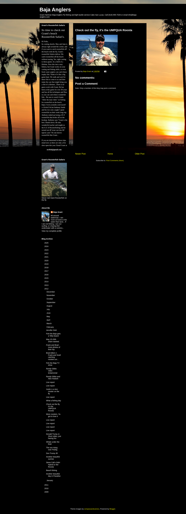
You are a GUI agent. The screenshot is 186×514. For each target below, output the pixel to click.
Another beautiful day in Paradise (53, 475)
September (51, 302)
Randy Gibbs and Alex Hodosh (53, 378)
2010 (46, 488)
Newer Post (80, 154)
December (51, 292)
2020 (46, 261)
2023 (46, 250)
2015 (46, 278)
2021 (46, 257)
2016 (46, 275)
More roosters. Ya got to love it (53, 415)
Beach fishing (51, 470)
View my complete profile (52, 231)
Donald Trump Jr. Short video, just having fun (53, 436)
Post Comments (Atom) (115, 160)
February (50, 327)
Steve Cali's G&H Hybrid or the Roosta (53, 464)
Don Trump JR (52, 453)
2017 (46, 271)
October (50, 299)
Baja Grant (58, 212)
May (48, 316)
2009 (46, 492)
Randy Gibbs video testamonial (51, 371)
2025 (46, 243)
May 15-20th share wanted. (52, 340)
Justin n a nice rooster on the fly (52, 391)
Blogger (112, 509)
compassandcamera (91, 509)
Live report (50, 382)
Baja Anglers (55, 9)
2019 (46, 264)
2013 (46, 285)
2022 (46, 253)
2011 (46, 485)
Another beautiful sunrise (53, 458)
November (51, 295)
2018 (46, 267)
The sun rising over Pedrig (51, 449)
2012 (46, 289)
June (49, 313)
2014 (46, 282)
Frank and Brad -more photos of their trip (53, 347)
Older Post (139, 154)
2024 (46, 246)
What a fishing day (53, 401)
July (48, 309)
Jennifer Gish (51, 330)
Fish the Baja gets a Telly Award (53, 335)
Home (110, 154)
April (49, 320)
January (50, 480)
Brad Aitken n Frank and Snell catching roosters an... (53, 356)
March (49, 323)
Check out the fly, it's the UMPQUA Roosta (53, 407)
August (50, 306)
